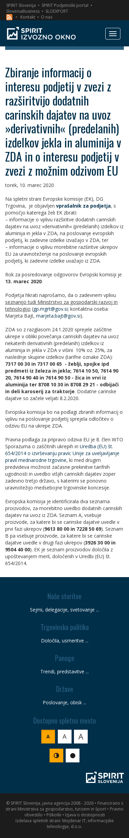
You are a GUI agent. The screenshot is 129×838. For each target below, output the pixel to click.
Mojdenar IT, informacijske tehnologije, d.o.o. (80, 823)
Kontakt (27, 17)
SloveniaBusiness (23, 11)
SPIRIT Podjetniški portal (65, 5)
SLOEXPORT (56, 11)
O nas (46, 17)
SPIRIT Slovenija (21, 5)
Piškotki (53, 815)
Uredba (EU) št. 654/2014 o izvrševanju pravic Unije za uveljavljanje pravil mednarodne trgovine (62, 453)
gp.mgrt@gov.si (50, 309)
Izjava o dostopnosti (85, 815)
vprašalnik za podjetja (83, 205)
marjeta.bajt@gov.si (58, 315)
